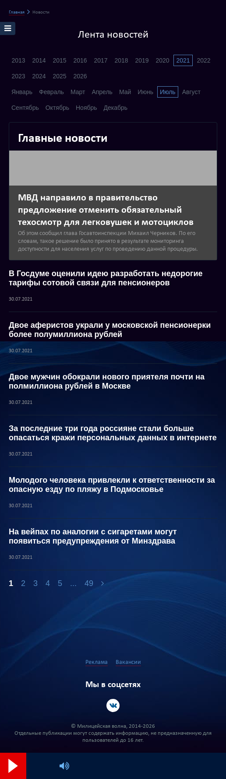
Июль (168, 91)
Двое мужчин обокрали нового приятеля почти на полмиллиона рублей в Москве (107, 381)
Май (125, 91)
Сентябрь (25, 107)
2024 (39, 76)
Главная (17, 12)
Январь (21, 91)
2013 (18, 60)
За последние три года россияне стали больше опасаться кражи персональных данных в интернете (113, 433)
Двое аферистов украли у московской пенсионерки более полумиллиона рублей (110, 330)
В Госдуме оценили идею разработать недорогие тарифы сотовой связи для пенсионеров (106, 278)
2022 (203, 60)
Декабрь (116, 107)
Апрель (102, 91)
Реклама (96, 662)
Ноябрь (86, 107)
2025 (59, 76)
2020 (162, 60)
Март (78, 91)
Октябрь (57, 107)
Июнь (145, 91)
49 (89, 583)
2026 (80, 76)
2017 (100, 60)
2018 (121, 60)
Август (191, 91)
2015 (59, 60)
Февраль (51, 91)
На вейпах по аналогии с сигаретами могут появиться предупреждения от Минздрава (93, 536)
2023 (18, 76)
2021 (183, 60)
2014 (39, 60)
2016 (80, 60)
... (73, 583)
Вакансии (128, 662)
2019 (141, 60)
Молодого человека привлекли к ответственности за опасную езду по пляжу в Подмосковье (112, 485)
